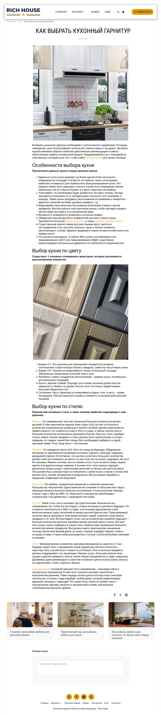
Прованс (37, 449)
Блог (19, 21)
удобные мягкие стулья (108, 221)
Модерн (36, 421)
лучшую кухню (94, 157)
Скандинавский (41, 569)
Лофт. (35, 543)
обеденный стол (74, 221)
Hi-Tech (36, 503)
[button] (118, 12)
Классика (37, 484)
